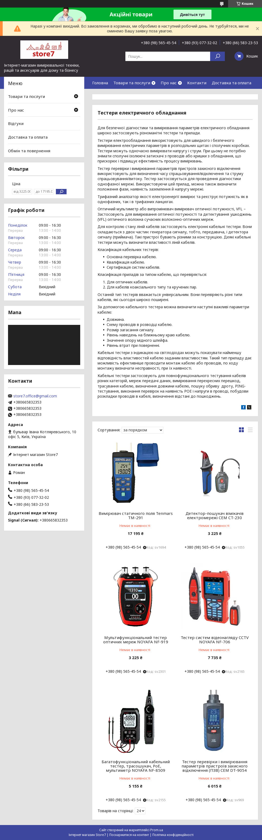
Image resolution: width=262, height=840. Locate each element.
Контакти (196, 82)
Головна (100, 82)
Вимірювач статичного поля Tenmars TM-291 (136, 515)
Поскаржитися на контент (129, 835)
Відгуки (16, 123)
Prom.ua (156, 830)
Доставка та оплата (231, 82)
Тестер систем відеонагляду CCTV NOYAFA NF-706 (215, 639)
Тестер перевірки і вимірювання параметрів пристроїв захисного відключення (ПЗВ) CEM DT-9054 (215, 765)
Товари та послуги (131, 82)
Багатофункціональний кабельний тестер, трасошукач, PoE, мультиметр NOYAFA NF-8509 (136, 765)
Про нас (169, 82)
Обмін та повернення (29, 150)
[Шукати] (217, 56)
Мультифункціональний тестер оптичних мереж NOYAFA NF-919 (135, 639)
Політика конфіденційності (173, 835)
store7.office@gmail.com (35, 396)
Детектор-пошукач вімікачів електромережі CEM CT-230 (215, 515)
